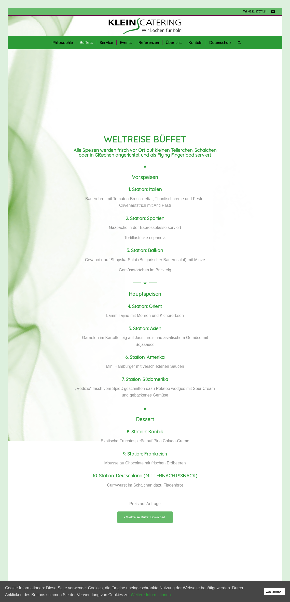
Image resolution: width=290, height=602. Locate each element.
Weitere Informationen (151, 595)
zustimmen (274, 591)
